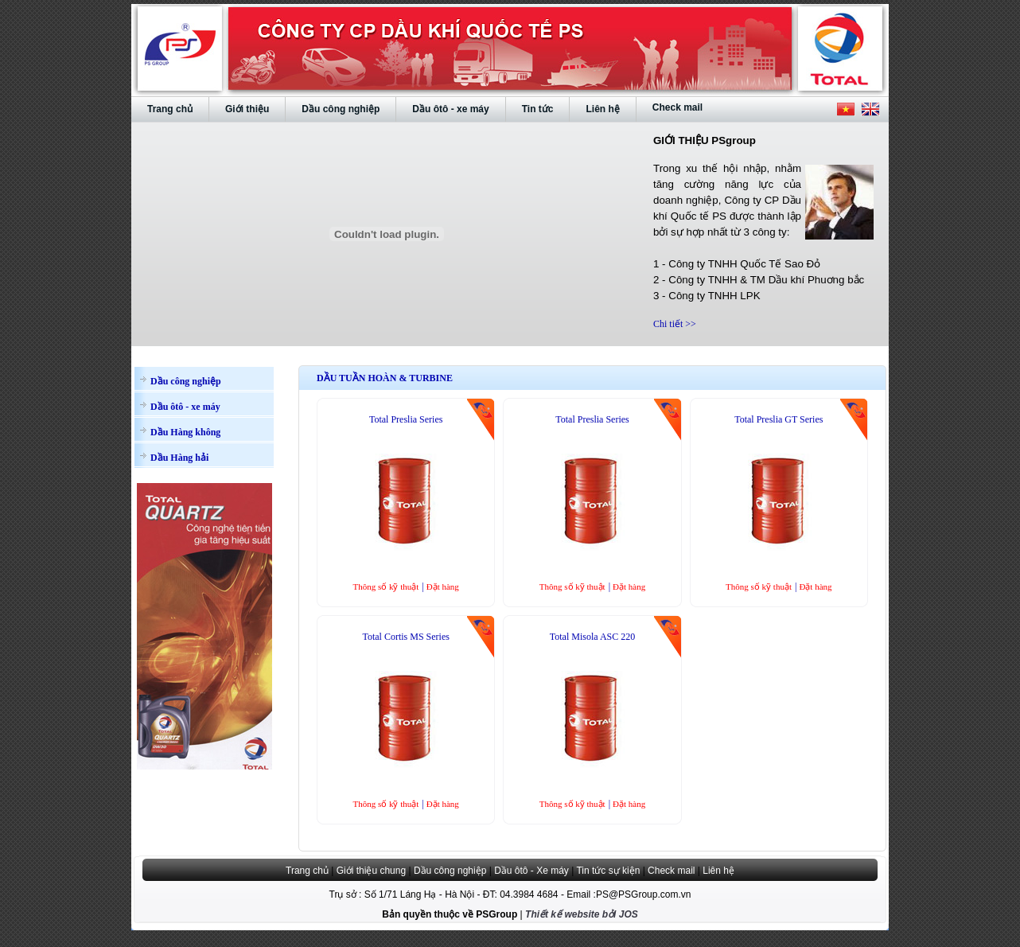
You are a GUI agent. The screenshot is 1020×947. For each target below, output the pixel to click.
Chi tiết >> (674, 323)
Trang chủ (307, 870)
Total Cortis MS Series (406, 636)
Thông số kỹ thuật (385, 586)
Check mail (671, 870)
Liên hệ (718, 870)
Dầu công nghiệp (450, 870)
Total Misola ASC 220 (593, 636)
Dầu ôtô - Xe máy (531, 870)
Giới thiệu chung (371, 870)
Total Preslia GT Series (778, 419)
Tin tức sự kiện (608, 870)
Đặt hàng (442, 586)
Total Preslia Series (405, 419)
